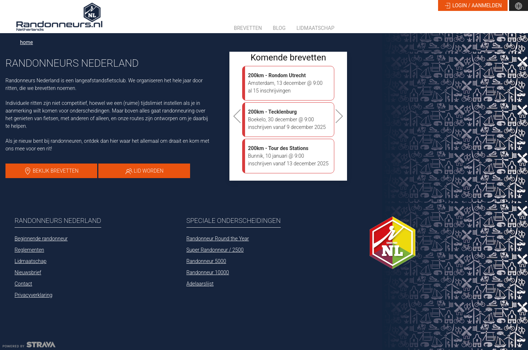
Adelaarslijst (200, 284)
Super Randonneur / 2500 (215, 250)
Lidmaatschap (315, 28)
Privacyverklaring (33, 295)
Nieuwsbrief (28, 272)
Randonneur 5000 (206, 261)
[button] (518, 5)
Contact (23, 284)
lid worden (144, 171)
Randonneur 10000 (207, 272)
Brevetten (248, 28)
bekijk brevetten (51, 171)
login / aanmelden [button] (473, 5)
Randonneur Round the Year (217, 238)
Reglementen (29, 250)
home (26, 42)
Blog (279, 28)
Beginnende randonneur (41, 238)
